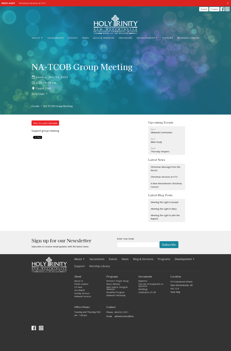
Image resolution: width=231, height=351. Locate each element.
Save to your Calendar (45, 123)
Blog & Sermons (103, 37)
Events (72, 37)
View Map (175, 291)
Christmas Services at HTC (32, 3)
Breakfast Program (115, 292)
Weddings (143, 289)
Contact (214, 9)
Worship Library (188, 37)
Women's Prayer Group (117, 281)
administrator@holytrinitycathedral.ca (125, 316)
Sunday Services (82, 293)
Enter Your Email (125, 238)
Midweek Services (82, 296)
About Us (78, 281)
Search (204, 9)
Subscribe (169, 244)
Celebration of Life (147, 292)
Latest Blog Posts (160, 195)
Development (147, 37)
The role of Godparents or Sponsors (150, 285)
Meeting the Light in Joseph (164, 202)
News (85, 37)
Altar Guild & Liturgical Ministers (116, 288)
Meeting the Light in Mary (164, 208)
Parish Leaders (81, 284)
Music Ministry (113, 284)
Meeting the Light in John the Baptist (165, 217)
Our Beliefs (79, 290)
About (37, 37)
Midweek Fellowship (116, 295)
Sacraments (55, 37)
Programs (125, 37)
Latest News (156, 160)
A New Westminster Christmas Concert (166, 185)
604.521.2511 (121, 312)
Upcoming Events (160, 122)
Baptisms (142, 281)
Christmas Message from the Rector (165, 168)
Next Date (40, 94)
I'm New (78, 287)
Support (167, 37)
